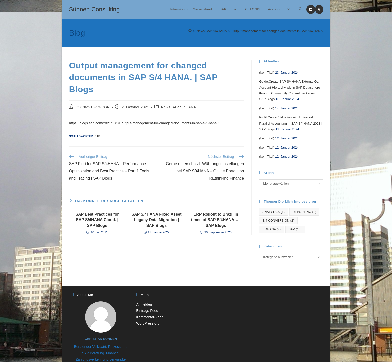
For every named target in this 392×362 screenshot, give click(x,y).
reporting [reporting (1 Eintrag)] (304, 212)
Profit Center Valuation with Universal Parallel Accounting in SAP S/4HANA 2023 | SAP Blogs (290, 123)
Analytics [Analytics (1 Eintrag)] (273, 212)
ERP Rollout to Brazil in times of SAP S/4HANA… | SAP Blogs (216, 220)
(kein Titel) (266, 72)
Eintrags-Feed (147, 311)
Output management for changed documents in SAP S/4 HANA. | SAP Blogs (287, 31)
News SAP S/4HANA (178, 107)
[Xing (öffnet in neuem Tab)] (319, 9)
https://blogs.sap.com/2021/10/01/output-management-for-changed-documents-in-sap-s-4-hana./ (144, 123)
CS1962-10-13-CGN (93, 107)
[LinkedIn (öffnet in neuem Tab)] (310, 9)
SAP (97, 136)
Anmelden (144, 304)
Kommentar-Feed (150, 317)
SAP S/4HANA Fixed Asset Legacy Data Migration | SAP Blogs (157, 220)
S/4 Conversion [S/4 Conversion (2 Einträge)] (278, 220)
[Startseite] (190, 31)
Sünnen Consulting (94, 9)
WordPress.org (148, 323)
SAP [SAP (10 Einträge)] (295, 229)
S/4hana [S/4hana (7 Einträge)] (271, 229)
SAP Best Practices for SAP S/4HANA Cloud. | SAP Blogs (97, 220)
